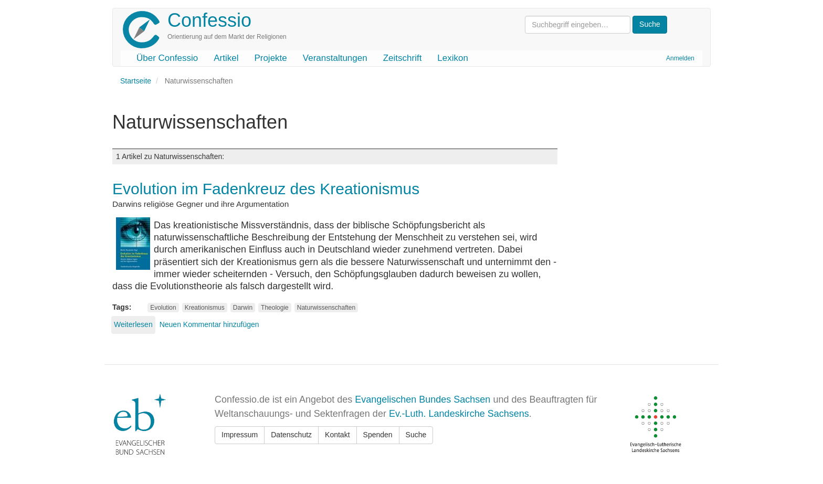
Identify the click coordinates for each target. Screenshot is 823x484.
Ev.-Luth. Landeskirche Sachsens (459, 413)
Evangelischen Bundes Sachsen (422, 399)
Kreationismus (205, 307)
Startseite (135, 81)
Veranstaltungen (335, 58)
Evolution (163, 307)
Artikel (226, 58)
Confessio (209, 20)
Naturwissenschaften (326, 307)
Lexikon (452, 58)
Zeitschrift (402, 58)
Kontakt (337, 434)
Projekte (270, 58)
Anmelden (680, 58)
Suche (416, 434)
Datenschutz (291, 434)
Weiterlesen (133, 324)
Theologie (275, 307)
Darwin (242, 307)
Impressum (239, 434)
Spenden (378, 434)
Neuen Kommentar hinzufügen (209, 324)
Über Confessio (167, 58)
